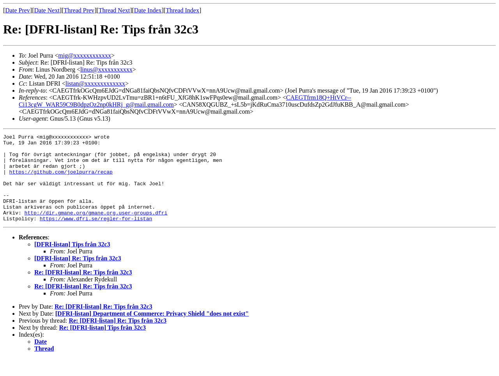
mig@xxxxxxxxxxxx (84, 55)
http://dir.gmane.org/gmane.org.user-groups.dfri (96, 228)
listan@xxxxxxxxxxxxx (95, 83)
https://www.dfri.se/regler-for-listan (96, 235)
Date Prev (17, 10)
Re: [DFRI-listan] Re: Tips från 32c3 (83, 289)
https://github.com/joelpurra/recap (61, 179)
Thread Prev (79, 10)
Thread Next (114, 10)
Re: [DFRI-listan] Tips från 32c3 (102, 345)
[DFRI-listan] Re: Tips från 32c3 (77, 275)
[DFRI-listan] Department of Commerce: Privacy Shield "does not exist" (152, 331)
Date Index (148, 10)
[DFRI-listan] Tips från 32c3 (72, 261)
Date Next (47, 10)
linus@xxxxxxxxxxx (106, 69)
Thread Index (182, 10)
